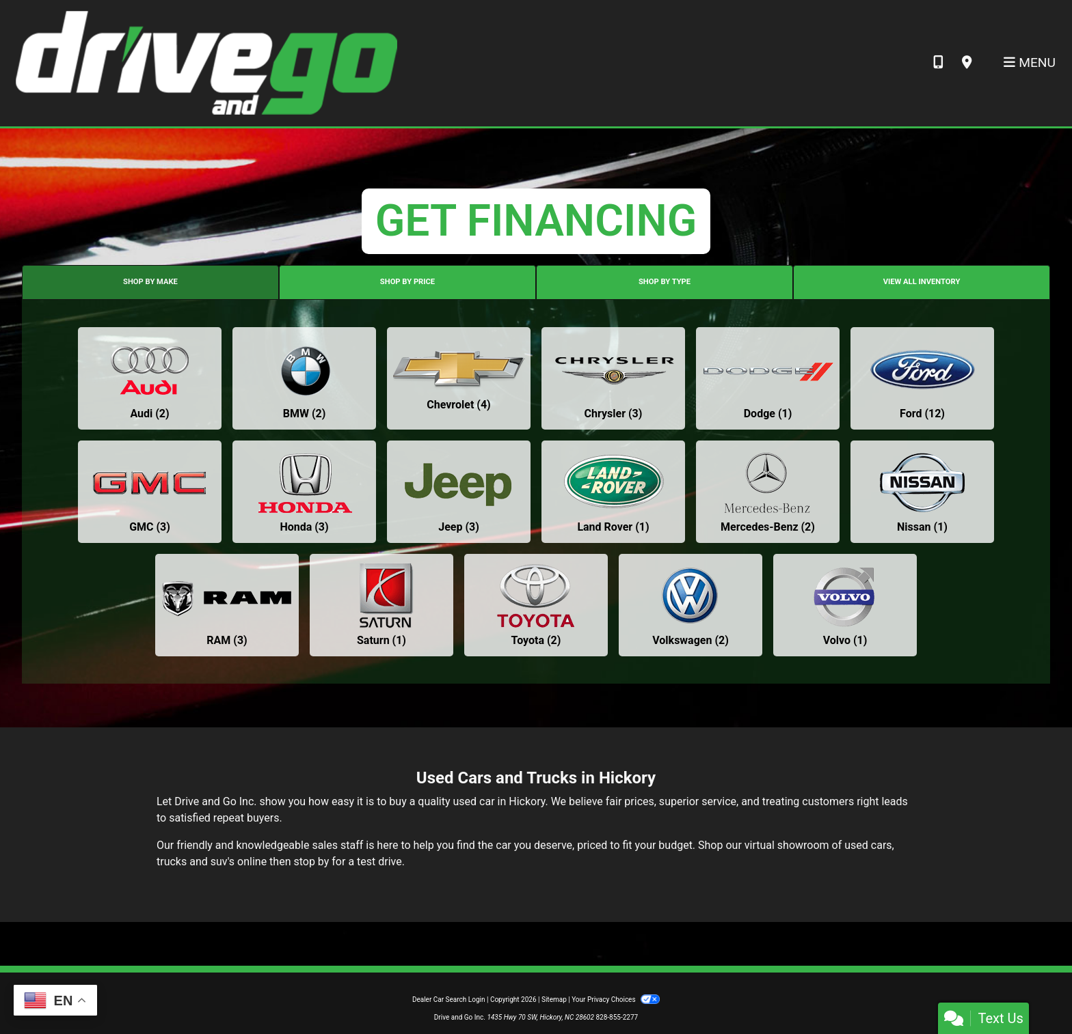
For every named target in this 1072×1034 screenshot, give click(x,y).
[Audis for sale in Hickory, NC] (150, 378)
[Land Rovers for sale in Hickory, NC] (613, 492)
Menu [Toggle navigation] (1030, 62)
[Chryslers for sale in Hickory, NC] (613, 378)
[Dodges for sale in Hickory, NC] (768, 378)
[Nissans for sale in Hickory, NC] (922, 492)
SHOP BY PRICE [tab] (407, 281)
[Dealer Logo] (205, 62)
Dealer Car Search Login (448, 999)
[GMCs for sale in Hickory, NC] (150, 492)
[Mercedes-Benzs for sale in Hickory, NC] (768, 492)
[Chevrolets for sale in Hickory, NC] (459, 378)
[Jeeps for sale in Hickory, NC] (459, 492)
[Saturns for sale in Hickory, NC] (381, 605)
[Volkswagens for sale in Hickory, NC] (690, 605)
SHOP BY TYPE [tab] (665, 281)
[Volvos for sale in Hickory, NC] (845, 605)
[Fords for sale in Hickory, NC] (922, 378)
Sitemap (554, 999)
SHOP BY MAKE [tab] (150, 281)
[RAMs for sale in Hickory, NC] (227, 605)
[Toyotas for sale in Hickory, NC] (536, 605)
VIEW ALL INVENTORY (922, 281)
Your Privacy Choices (616, 999)
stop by (311, 861)
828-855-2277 (616, 1017)
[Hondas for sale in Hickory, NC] (304, 492)
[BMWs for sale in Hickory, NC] (304, 378)
